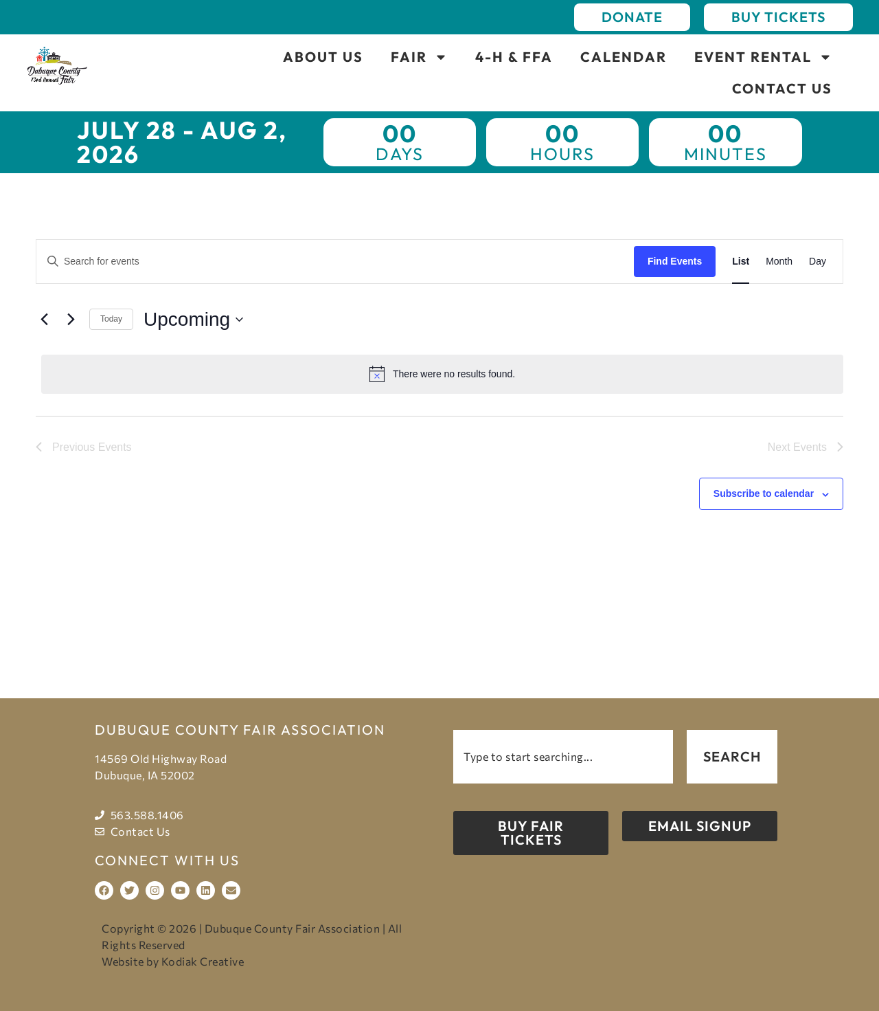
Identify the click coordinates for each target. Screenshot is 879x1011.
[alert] (442, 374)
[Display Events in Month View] (779, 261)
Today (111, 319)
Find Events (675, 261)
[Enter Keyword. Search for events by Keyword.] (335, 261)
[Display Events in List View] (740, 261)
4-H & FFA (514, 56)
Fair (419, 57)
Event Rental (763, 57)
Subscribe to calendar (764, 493)
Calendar (623, 56)
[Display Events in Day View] (817, 261)
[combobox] (563, 757)
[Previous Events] (44, 319)
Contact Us (782, 88)
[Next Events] (70, 319)
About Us (323, 56)
